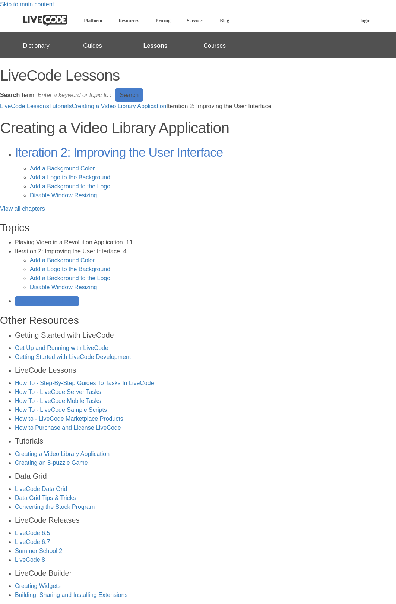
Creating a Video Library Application (119, 106)
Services (195, 20)
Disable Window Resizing (63, 195)
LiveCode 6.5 (32, 533)
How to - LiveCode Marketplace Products (69, 419)
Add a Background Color (62, 168)
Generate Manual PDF (47, 301)
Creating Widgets (38, 586)
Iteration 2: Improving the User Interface (119, 152)
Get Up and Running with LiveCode (61, 348)
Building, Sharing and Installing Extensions (71, 595)
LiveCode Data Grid (41, 489)
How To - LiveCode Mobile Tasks (58, 401)
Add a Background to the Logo (70, 186)
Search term (17, 95)
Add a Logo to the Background (70, 177)
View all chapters (22, 209)
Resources (128, 20)
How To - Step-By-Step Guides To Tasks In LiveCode (84, 383)
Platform (93, 20)
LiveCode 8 (30, 560)
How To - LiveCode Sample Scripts (61, 410)
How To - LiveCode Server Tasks (58, 392)
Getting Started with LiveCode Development (73, 357)
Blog (224, 20)
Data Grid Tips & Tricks (45, 498)
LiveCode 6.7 (32, 542)
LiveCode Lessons (24, 106)
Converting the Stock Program (55, 507)
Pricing (163, 20)
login (365, 20)
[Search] (75, 95)
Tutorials (60, 106)
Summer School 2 (38, 551)
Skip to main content (27, 4)
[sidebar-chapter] (205, 242)
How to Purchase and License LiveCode (68, 428)
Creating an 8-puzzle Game (51, 463)
